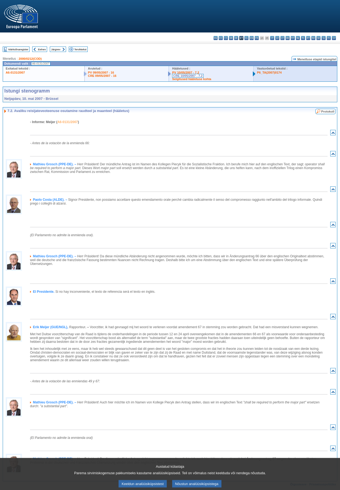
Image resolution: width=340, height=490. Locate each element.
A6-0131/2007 (15, 72)
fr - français (257, 38)
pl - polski (303, 38)
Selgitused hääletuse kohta (191, 79)
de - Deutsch (236, 38)
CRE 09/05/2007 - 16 (102, 75)
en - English (252, 38)
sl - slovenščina (324, 38)
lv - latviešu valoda (277, 38)
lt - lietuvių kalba (282, 38)
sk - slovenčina (318, 38)
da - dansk (231, 38)
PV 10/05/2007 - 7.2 (185, 72)
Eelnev (42, 49)
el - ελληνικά (246, 38)
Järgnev (55, 49)
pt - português (308, 38)
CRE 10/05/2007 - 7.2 (187, 75)
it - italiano (272, 38)
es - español (221, 38)
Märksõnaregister (18, 49)
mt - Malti (293, 38)
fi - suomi (329, 38)
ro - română (313, 38)
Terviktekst (80, 49)
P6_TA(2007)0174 (269, 72)
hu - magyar (288, 38)
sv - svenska (334, 38)
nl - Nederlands (298, 38)
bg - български (216, 38)
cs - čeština (226, 38)
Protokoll (327, 111)
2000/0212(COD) (30, 58)
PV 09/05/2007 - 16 (101, 72)
